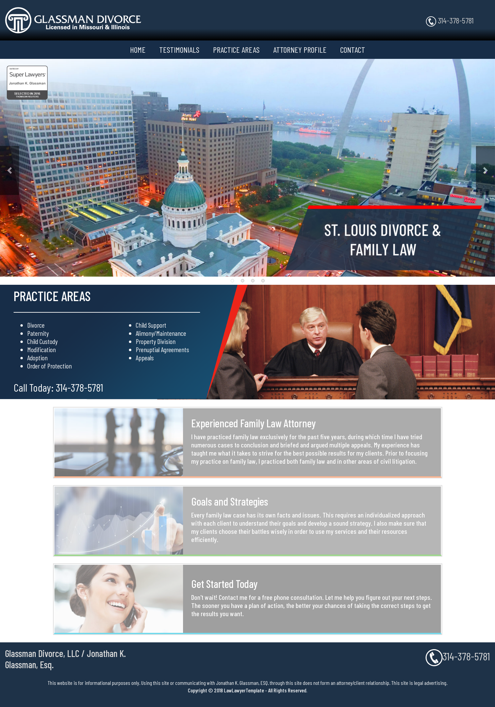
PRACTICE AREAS (236, 49)
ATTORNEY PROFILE (300, 49)
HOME (138, 49)
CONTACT (352, 49)
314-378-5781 (450, 21)
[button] (9, 170)
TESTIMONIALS (179, 49)
